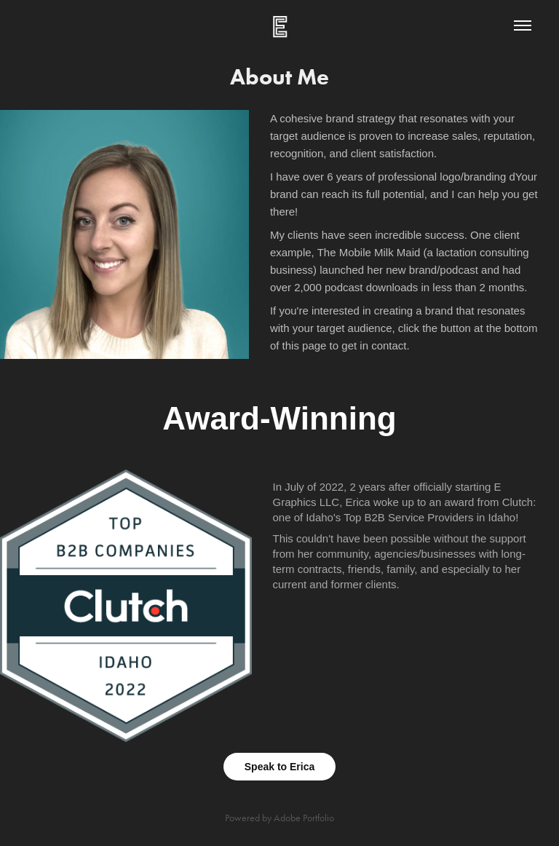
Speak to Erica (280, 766)
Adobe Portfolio (304, 818)
